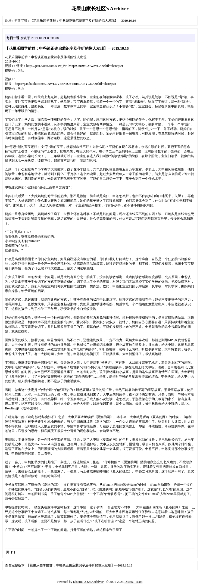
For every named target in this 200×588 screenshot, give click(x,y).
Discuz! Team (133, 582)
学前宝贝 (20, 21)
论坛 (8, 21)
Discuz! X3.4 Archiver (88, 582)
